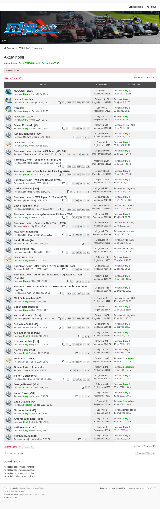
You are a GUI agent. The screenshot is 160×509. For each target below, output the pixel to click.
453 (69, 209)
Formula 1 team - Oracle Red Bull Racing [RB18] (42, 171)
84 (81, 200)
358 (74, 154)
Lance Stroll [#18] (24, 393)
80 (84, 362)
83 (77, 200)
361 (88, 154)
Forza (25, 362)
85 (84, 200)
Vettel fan (127, 223)
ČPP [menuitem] (4, 41)
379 (88, 319)
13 (88, 379)
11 (81, 379)
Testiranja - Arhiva (24, 358)
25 (84, 235)
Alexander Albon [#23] (27, 332)
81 (73, 269)
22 (73, 235)
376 (74, 319)
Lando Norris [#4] (24, 240)
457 (88, 209)
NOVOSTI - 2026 (23, 116)
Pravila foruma (12, 70)
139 (78, 174)
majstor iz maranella (32, 163)
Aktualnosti (14, 57)
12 (84, 379)
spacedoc (27, 252)
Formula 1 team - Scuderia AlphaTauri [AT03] (40, 223)
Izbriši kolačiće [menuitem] (118, 488)
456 (83, 209)
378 (83, 319)
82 (73, 200)
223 (83, 327)
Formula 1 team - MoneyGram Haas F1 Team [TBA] (43, 214)
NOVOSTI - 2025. (24, 90)
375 (69, 319)
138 (74, 174)
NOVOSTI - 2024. (24, 142)
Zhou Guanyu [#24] (25, 401)
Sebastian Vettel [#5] (26, 324)
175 (78, 293)
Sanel (25, 370)
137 (69, 174)
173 (69, 293)
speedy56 (27, 192)
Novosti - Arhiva (23, 99)
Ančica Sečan (19, 491)
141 (88, 174)
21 (88, 128)
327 (88, 103)
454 (74, 209)
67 (88, 183)
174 (74, 293)
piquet (26, 200)
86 (88, 200)
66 (84, 183)
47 (58, 63)
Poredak (19, 108)
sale (25, 226)
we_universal (13, 494)
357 (69, 154)
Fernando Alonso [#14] (27, 315)
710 (78, 166)
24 (81, 235)
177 (88, 293)
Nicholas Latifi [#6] (25, 410)
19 (81, 128)
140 (83, 174)
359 (78, 154)
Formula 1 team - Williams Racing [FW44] (38, 180)
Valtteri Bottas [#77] (25, 375)
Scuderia (36, 63)
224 (88, 327)
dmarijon (27, 439)
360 (83, 154)
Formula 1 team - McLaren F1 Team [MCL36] (40, 151)
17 (73, 128)
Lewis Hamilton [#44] (26, 205)
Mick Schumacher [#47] (27, 298)
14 (73, 344)
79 (81, 362)
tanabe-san (128, 410)
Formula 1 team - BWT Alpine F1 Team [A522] (40, 197)
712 (88, 166)
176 (83, 293)
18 (77, 128)
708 (69, 166)
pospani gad (28, 319)
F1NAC (28, 63)
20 (84, 128)
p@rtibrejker (28, 209)
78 (77, 362)
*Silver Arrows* (30, 154)
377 (78, 319)
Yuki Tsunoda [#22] (25, 427)
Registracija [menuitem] (136, 6)
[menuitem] (7, 497)
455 (78, 209)
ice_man (27, 293)
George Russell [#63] (26, 384)
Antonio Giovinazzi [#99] (28, 418)
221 (74, 327)
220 (69, 327)
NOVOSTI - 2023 (23, 257)
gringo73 (51, 63)
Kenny (26, 183)
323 (69, 103)
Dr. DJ (26, 269)
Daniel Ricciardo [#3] (26, 125)
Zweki (21, 63)
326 (83, 103)
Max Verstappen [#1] (26, 231)
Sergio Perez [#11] (24, 248)
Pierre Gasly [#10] (24, 350)
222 (78, 327)
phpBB (16, 488)
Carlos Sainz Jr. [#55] (26, 188)
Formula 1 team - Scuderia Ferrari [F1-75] (38, 159)
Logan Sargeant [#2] (26, 307)
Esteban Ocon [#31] (25, 436)
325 (78, 103)
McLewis (27, 137)
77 (73, 362)
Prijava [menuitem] (151, 6)
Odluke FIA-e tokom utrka (29, 367)
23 (77, 235)
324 (74, 103)
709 (74, 166)
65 (81, 183)
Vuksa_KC (128, 125)
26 (88, 235)
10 (77, 379)
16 (73, 218)
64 (77, 183)
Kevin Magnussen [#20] (27, 133)
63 (73, 183)
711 (83, 166)
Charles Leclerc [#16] (26, 341)
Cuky (44, 63)
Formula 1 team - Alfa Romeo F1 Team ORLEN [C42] (44, 266)
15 (77, 344)
